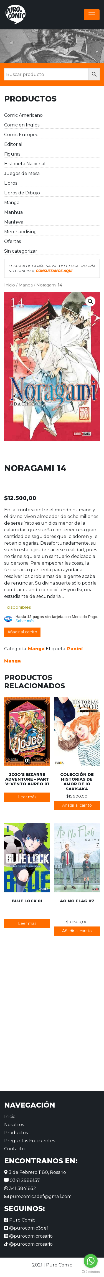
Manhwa (13, 222)
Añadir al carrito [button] (77, 805)
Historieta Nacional (24, 163)
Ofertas (12, 241)
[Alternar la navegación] (92, 14)
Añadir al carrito (22, 631)
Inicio (9, 285)
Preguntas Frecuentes (29, 1140)
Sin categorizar (20, 251)
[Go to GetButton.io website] (91, 1271)
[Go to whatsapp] (91, 1261)
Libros (10, 183)
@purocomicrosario (28, 1236)
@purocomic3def (26, 1228)
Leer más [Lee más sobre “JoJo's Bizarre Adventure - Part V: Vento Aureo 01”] (27, 796)
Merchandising (20, 231)
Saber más (25, 621)
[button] (90, 301)
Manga (11, 202)
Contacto (14, 1148)
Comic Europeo (21, 134)
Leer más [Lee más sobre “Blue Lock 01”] (27, 923)
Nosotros (14, 1124)
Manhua (13, 212)
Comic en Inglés (21, 125)
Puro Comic (19, 1220)
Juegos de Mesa (22, 173)
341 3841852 (20, 1188)
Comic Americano (23, 115)
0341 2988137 (22, 1180)
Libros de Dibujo (22, 193)
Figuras (12, 154)
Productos (16, 1132)
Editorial (13, 144)
